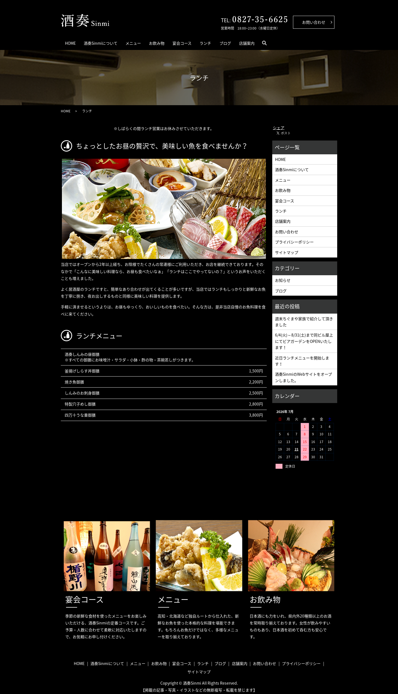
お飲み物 (185, 41)
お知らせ (282, 277)
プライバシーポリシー (294, 238)
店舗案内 (308, 41)
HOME (74, 41)
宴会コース (219, 41)
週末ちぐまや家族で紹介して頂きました (304, 318)
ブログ (278, 41)
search (333, 41)
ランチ (250, 41)
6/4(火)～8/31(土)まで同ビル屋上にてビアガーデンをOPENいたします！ (304, 338)
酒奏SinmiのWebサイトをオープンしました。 (303, 374)
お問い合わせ (286, 228)
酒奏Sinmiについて (113, 41)
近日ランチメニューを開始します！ (302, 357)
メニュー (153, 41)
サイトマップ (286, 248)
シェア (278, 124)
